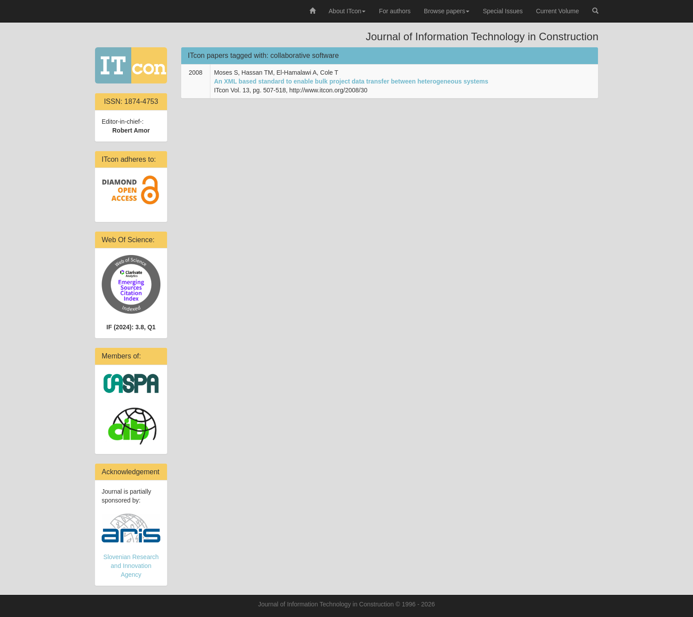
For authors (395, 11)
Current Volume (557, 11)
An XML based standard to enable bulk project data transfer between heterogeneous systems (351, 81)
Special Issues (502, 11)
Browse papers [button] (446, 11)
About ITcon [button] (347, 11)
